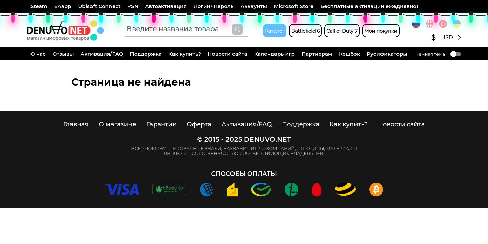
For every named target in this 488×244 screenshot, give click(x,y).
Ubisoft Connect (99, 6)
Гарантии (161, 124)
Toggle (455, 54)
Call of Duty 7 (341, 30)
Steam (38, 6)
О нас (38, 53)
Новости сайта (227, 53)
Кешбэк (349, 53)
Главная (76, 124)
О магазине (117, 124)
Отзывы (63, 53)
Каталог (274, 30)
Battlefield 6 (305, 30)
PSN (132, 6)
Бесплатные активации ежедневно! (369, 6)
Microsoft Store (293, 6)
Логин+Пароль (214, 6)
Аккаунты (254, 6)
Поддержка (146, 53)
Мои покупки (381, 30)
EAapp (63, 6)
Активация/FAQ (102, 53)
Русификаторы (387, 53)
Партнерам (317, 53)
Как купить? (184, 53)
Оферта (199, 124)
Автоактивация (166, 6)
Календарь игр (274, 53)
